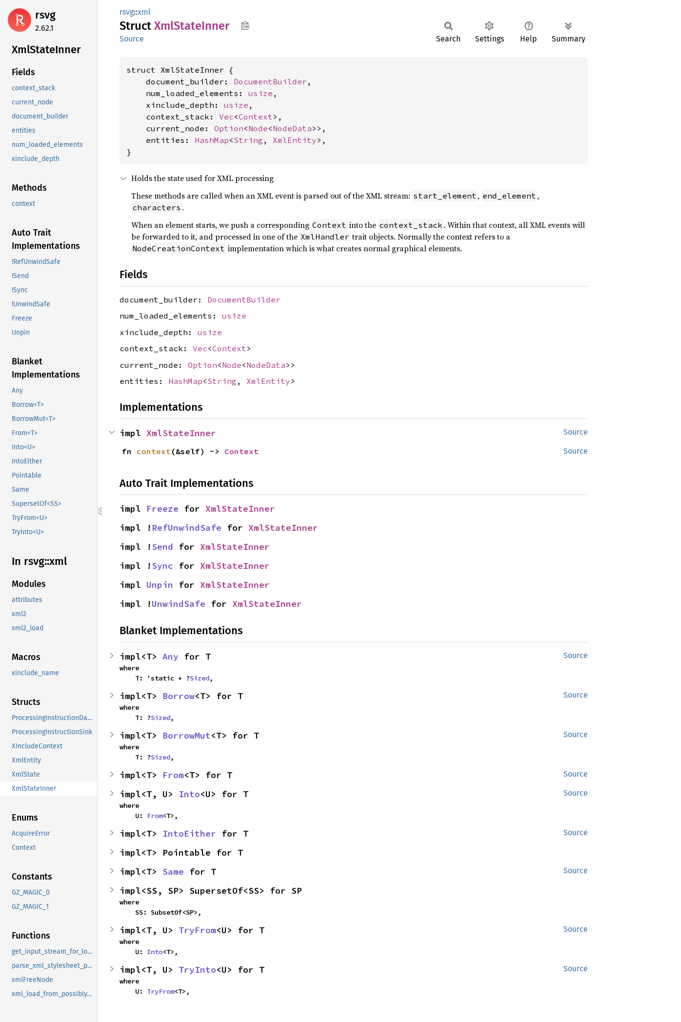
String (248, 140)
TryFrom (197, 930)
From (173, 775)
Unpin (159, 584)
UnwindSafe (178, 603)
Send (162, 546)
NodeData (292, 128)
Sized (199, 678)
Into (189, 794)
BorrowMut (186, 735)
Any (170, 656)
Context (256, 116)
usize (260, 93)
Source (132, 38)
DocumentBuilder (270, 81)
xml (144, 12)
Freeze (162, 508)
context (154, 451)
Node (258, 128)
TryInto (197, 969)
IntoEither (189, 833)
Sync (162, 565)
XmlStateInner (181, 433)
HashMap (212, 140)
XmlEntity (295, 140)
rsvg (45, 14)
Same (173, 871)
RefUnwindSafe (186, 527)
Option (228, 128)
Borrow (178, 695)
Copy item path (245, 25)
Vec (226, 116)
